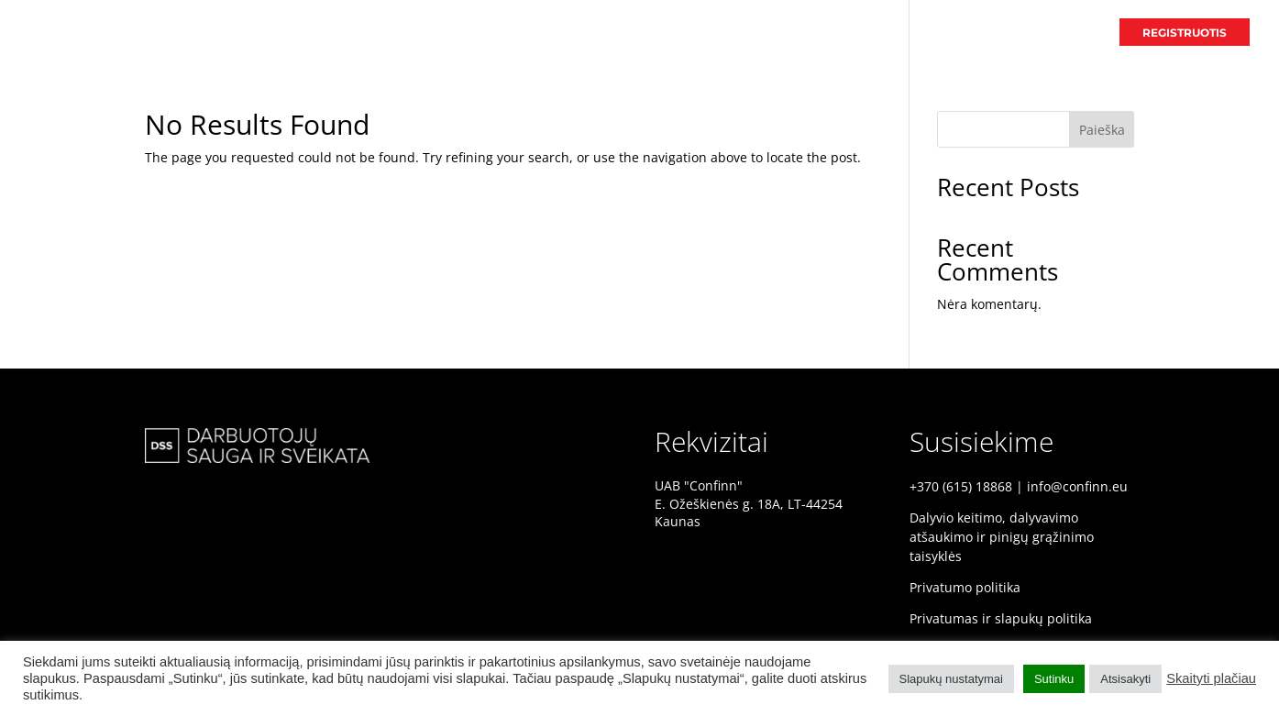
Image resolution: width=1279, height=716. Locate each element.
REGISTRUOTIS (1184, 33)
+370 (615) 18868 (961, 486)
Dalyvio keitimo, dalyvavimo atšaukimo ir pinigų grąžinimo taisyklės (1002, 537)
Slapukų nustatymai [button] (951, 679)
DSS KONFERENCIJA (765, 33)
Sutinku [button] (1054, 679)
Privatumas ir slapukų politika (1001, 618)
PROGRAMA (1061, 33)
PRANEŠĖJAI (966, 33)
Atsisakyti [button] (1125, 679)
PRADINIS (877, 33)
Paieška (1102, 129)
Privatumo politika (965, 587)
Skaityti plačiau (1211, 678)
